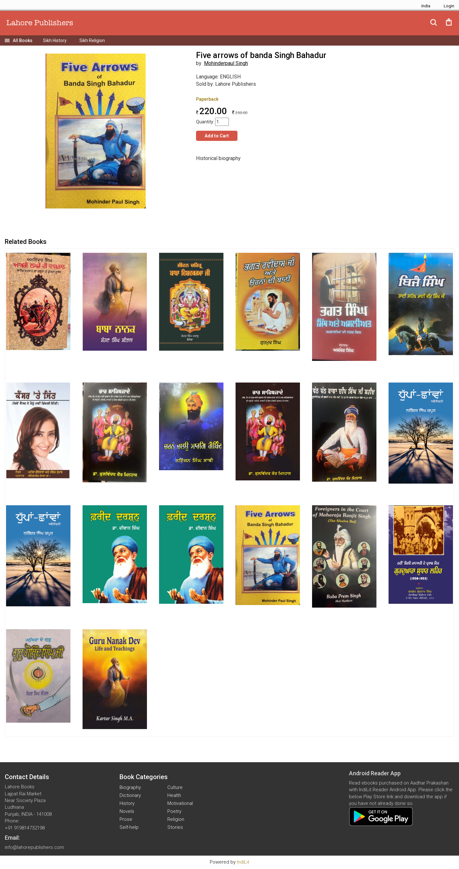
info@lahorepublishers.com (34, 847)
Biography (130, 787)
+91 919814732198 (25, 828)
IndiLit (243, 862)
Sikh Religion (92, 40)
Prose (126, 819)
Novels (127, 811)
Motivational (180, 803)
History (127, 803)
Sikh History (55, 40)
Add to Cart (217, 135)
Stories (175, 827)
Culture (175, 787)
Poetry (174, 811)
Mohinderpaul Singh (226, 63)
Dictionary (130, 795)
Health (174, 795)
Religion (175, 819)
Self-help (129, 827)
